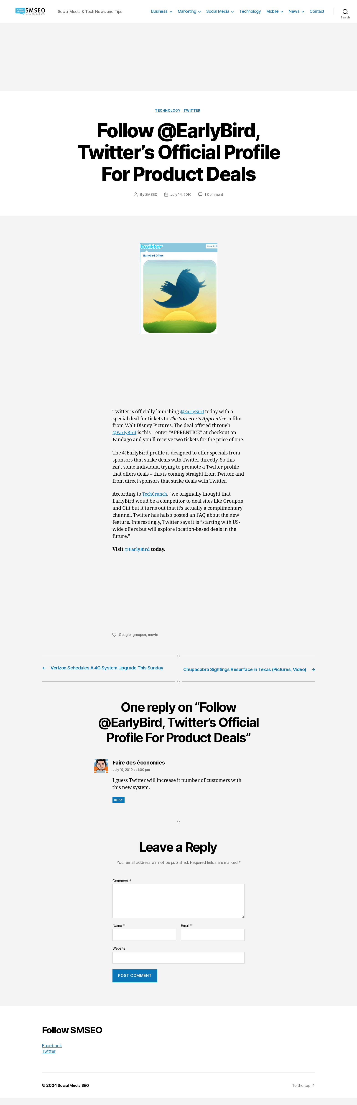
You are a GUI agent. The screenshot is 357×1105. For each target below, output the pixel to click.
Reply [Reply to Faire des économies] (118, 806)
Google (125, 635)
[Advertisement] (178, 57)
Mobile (272, 11)
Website (118, 955)
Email (186, 933)
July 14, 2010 (180, 195)
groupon (140, 635)
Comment (121, 888)
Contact (317, 11)
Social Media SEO (75, 1092)
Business (159, 11)
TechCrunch (156, 495)
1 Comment (214, 195)
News (294, 11)
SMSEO (150, 195)
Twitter (194, 111)
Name (118, 933)
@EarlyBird (193, 412)
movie (154, 635)
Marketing (187, 11)
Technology (250, 11)
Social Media (217, 11)
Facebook (53, 1052)
